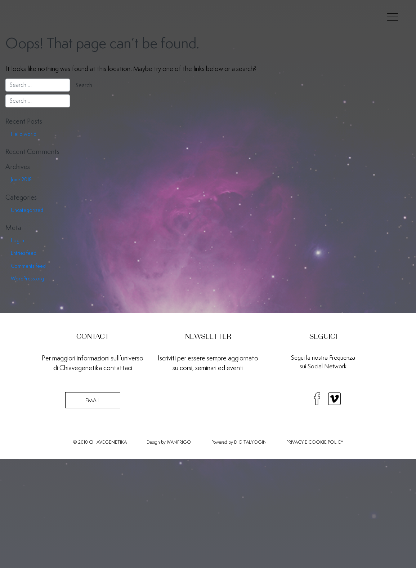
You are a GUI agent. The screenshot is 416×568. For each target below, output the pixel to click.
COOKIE (317, 442)
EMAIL (92, 400)
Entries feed (23, 253)
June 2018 (21, 179)
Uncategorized (27, 210)
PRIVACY (295, 442)
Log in (17, 240)
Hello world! (24, 134)
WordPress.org (27, 278)
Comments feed (28, 266)
